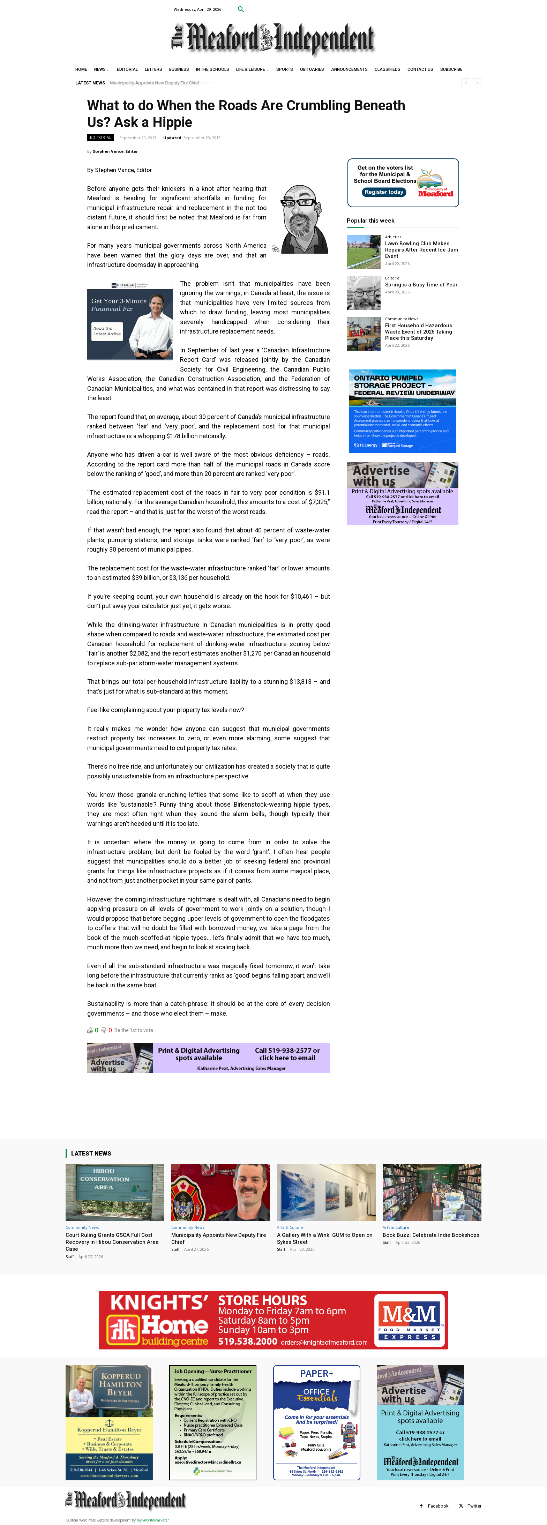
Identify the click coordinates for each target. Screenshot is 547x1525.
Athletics (393, 237)
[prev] (466, 83)
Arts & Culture (290, 1227)
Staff (70, 1256)
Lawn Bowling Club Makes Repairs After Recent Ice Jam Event (418, 249)
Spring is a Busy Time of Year (418, 284)
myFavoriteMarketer (153, 1520)
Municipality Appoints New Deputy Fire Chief (155, 82)
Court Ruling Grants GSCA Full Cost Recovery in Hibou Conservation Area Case (115, 1242)
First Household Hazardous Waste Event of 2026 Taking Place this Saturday (417, 331)
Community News (401, 319)
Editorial (100, 137)
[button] (241, 9)
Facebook (438, 1506)
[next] (477, 83)
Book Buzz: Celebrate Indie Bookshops (419, 1238)
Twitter (474, 1506)
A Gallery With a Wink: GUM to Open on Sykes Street (324, 1238)
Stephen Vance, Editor (115, 151)
